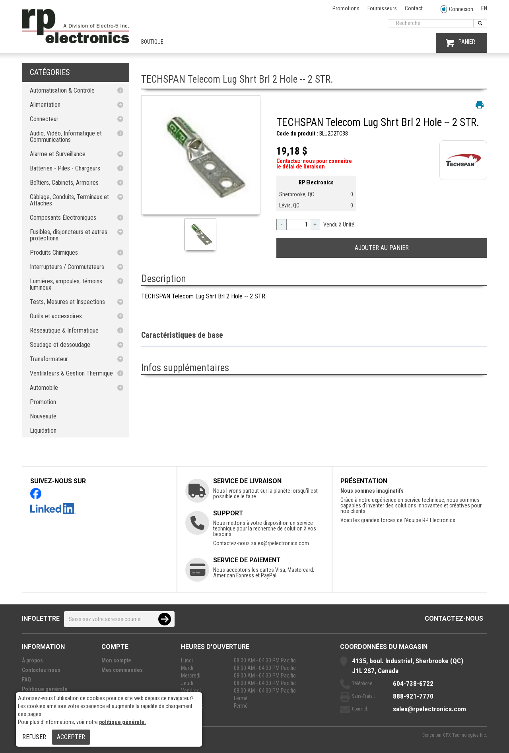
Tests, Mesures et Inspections (67, 302)
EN (484, 8)
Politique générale (45, 689)
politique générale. (122, 722)
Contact (414, 8)
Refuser (34, 737)
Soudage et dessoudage (60, 344)
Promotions (345, 8)
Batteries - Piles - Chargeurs (65, 168)
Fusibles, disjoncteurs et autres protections (68, 235)
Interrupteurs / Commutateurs (67, 267)
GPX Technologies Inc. (465, 735)
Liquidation (43, 430)
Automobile (44, 387)
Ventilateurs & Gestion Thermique (71, 373)
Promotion (43, 402)
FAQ (26, 679)
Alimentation (45, 104)
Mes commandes (122, 670)
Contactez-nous (454, 618)
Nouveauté (43, 416)
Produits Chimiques (54, 252)
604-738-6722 (413, 683)
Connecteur (44, 119)
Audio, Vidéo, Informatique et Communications (66, 136)
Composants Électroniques (63, 217)
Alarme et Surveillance (57, 154)
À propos (32, 660)
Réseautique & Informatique (64, 330)
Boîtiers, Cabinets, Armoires (64, 182)
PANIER (460, 43)
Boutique (152, 42)
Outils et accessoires (56, 316)
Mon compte (116, 660)
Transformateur (49, 359)
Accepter (71, 737)
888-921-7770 (413, 696)
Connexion (457, 9)
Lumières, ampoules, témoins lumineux (66, 284)
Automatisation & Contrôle (62, 90)
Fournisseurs (382, 8)
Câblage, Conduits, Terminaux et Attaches (69, 200)
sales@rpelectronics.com (280, 543)
